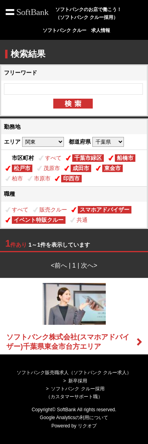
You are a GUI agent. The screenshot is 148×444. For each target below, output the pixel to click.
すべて (53, 158)
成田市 (81, 168)
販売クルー (53, 209)
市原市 (42, 178)
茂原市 (51, 168)
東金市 (112, 168)
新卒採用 (77, 381)
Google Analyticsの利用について (74, 417)
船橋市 (125, 158)
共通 (82, 220)
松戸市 (22, 168)
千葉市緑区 (88, 158)
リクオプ (87, 426)
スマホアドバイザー (104, 209)
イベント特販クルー (39, 220)
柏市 (17, 178)
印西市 (71, 178)
